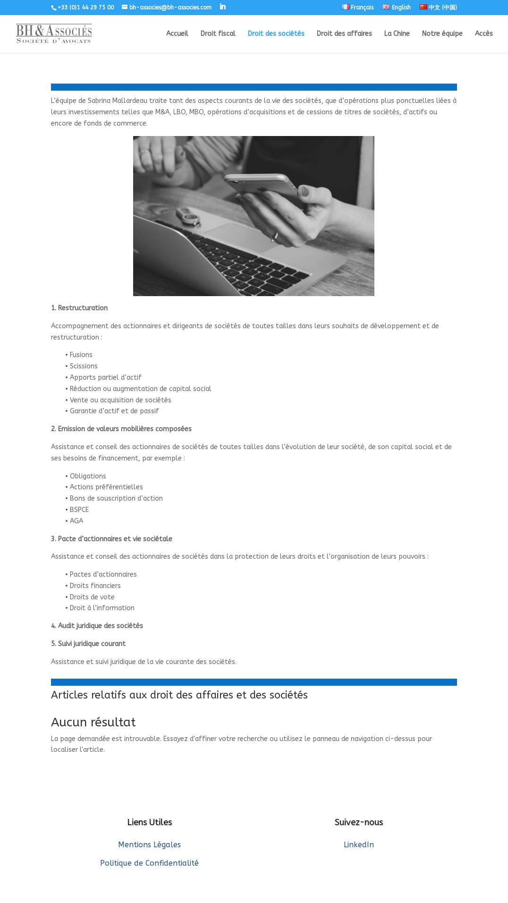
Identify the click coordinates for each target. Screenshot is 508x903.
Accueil (177, 34)
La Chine (397, 34)
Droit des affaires (344, 34)
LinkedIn (359, 844)
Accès (484, 34)
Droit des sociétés (276, 34)
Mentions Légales (149, 844)
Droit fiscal (218, 34)
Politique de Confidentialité (149, 863)
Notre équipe (442, 34)
